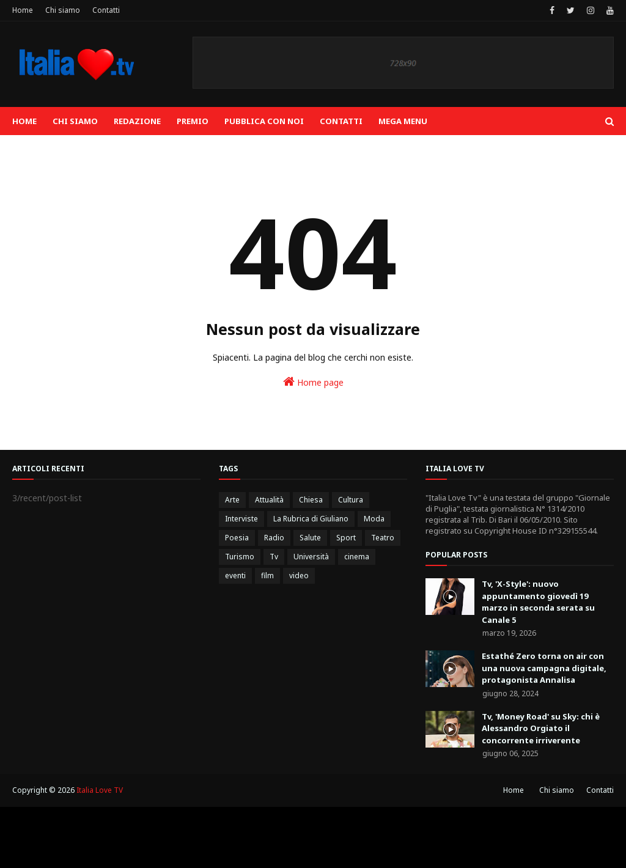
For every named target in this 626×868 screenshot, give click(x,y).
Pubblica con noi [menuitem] (264, 121)
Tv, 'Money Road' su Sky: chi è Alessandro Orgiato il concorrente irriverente (541, 728)
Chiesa (311, 500)
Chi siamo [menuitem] (75, 121)
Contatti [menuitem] (341, 121)
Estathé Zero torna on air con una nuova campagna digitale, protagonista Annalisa (544, 667)
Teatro (382, 537)
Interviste (241, 518)
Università (311, 556)
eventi (235, 575)
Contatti (106, 10)
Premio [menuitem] (192, 121)
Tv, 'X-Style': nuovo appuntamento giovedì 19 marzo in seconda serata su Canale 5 (538, 601)
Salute (310, 537)
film (267, 575)
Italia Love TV (99, 790)
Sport (346, 537)
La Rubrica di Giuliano (310, 518)
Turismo (239, 556)
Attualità (269, 500)
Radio (274, 537)
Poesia (237, 537)
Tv (274, 556)
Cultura (350, 500)
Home (22, 10)
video (299, 575)
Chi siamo (62, 10)
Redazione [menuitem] (137, 121)
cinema (356, 556)
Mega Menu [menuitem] (402, 121)
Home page (313, 381)
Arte (232, 500)
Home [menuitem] (24, 121)
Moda (374, 518)
